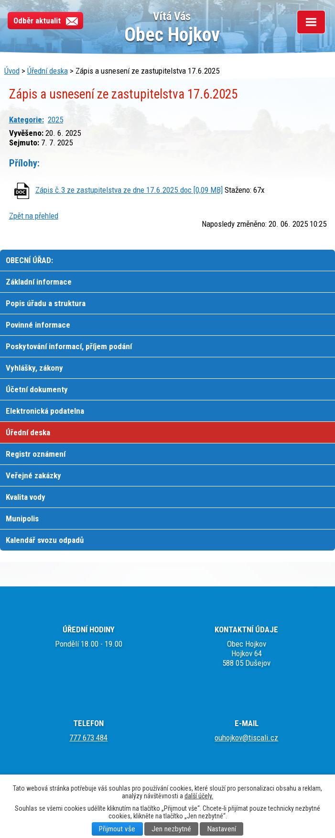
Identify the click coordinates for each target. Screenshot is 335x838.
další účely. (198, 796)
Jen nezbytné (171, 829)
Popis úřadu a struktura (46, 303)
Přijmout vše (117, 829)
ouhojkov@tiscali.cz (246, 737)
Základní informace (39, 282)
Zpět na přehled (33, 216)
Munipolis (22, 518)
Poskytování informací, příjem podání (69, 346)
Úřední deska (47, 71)
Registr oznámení (35, 454)
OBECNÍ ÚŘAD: (29, 260)
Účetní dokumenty (37, 389)
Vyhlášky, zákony (34, 368)
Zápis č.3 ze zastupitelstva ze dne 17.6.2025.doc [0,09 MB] (129, 190)
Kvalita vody (25, 497)
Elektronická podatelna (45, 411)
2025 (55, 119)
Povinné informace (38, 325)
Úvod (12, 71)
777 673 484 (88, 737)
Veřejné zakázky (33, 475)
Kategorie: (26, 119)
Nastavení (221, 829)
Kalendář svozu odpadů (45, 540)
